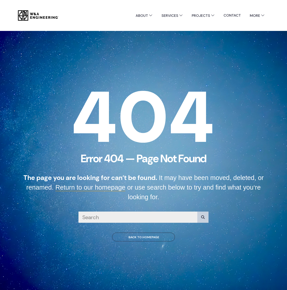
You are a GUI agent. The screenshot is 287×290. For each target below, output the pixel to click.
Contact (232, 15)
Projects (203, 15)
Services (172, 15)
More (257, 15)
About (144, 15)
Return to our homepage (90, 187)
